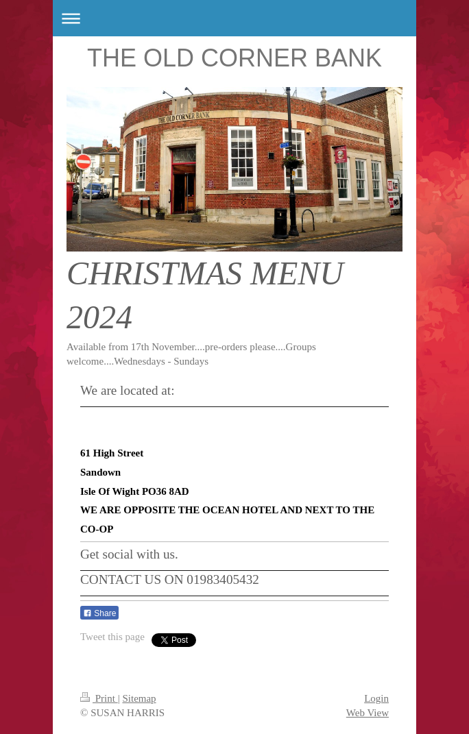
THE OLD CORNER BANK (234, 58)
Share (99, 613)
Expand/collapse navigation (234, 18)
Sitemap (139, 698)
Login (376, 698)
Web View (367, 712)
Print (99, 698)
